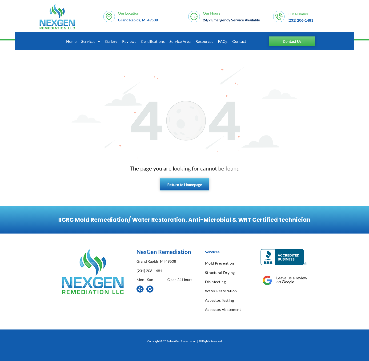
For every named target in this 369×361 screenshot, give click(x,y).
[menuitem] (71, 41)
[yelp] (140, 290)
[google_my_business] (149, 290)
